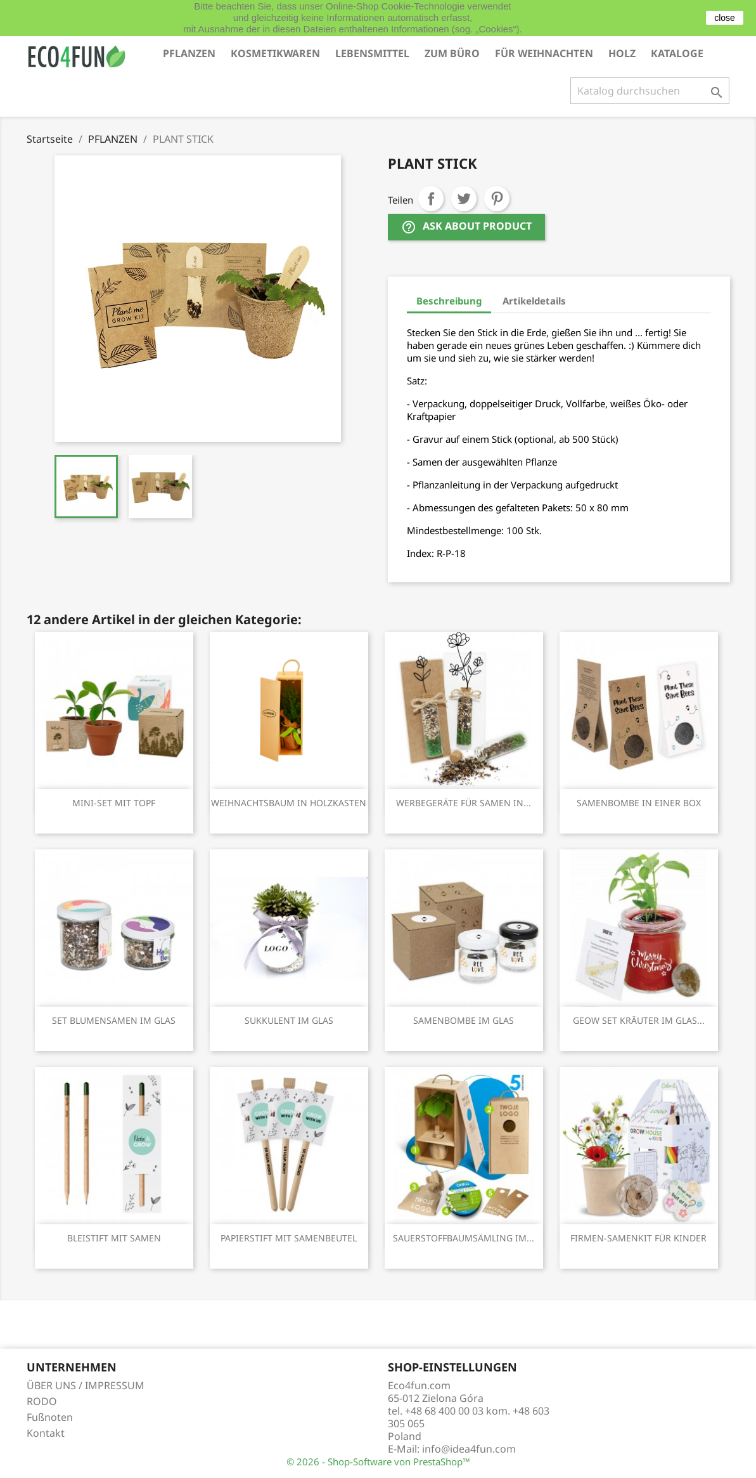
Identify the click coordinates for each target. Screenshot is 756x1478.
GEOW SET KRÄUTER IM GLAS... (639, 1020)
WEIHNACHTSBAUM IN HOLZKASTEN (288, 803)
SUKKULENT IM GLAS (289, 1020)
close (724, 18)
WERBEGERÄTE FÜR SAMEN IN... (463, 803)
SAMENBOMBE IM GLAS (463, 1020)
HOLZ (622, 53)
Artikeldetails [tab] (534, 300)
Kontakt (46, 1433)
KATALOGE (677, 53)
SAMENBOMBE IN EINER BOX (639, 803)
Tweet (464, 198)
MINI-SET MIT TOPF (113, 803)
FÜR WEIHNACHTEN (544, 53)
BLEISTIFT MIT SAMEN (114, 1238)
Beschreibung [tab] (449, 300)
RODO (42, 1401)
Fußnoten (50, 1417)
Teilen (431, 198)
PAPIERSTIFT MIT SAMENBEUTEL (289, 1238)
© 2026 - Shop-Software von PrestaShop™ (378, 1461)
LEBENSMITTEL (372, 53)
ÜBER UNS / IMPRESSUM (85, 1385)
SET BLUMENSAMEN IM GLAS (114, 1020)
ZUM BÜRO (452, 53)
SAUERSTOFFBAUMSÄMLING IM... (463, 1238)
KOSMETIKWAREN (275, 53)
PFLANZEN (189, 53)
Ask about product (466, 227)
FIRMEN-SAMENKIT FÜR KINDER (638, 1238)
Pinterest (496, 198)
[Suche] (649, 90)
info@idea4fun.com (469, 1449)
